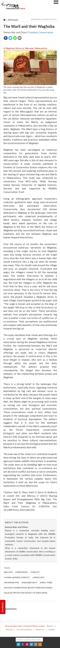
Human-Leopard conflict (17, 578)
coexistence (21, 572)
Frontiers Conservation (40, 32)
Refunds (9, 630)
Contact (51, 630)
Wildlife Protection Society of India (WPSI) (25, 593)
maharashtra (11, 583)
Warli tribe (46, 583)
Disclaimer (40, 630)
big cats (8, 572)
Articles (13, 20)
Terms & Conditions (24, 630)
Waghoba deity (29, 583)
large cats (38, 578)
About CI (50, 626)
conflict (35, 572)
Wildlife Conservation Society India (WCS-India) (28, 588)
